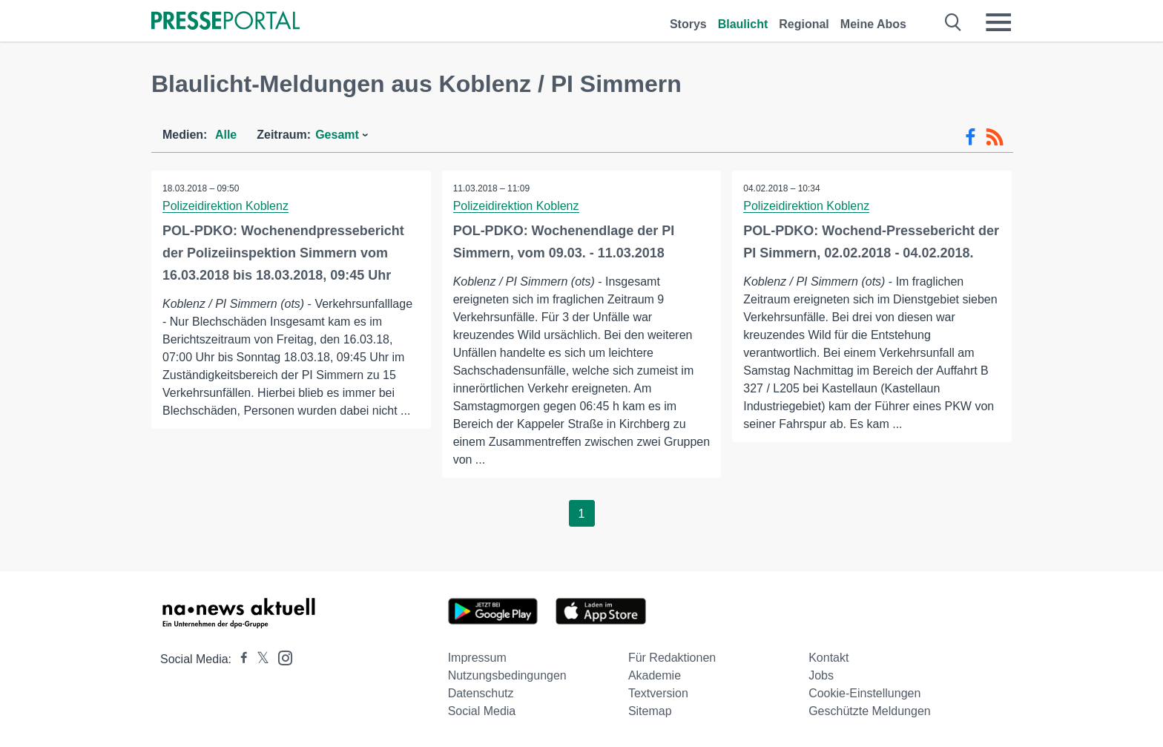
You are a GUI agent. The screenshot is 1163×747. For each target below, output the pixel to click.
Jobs (821, 675)
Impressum (477, 657)
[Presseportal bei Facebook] (239, 659)
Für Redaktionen (672, 657)
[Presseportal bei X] (258, 659)
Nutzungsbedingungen (507, 675)
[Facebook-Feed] (970, 137)
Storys (688, 24)
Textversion (658, 693)
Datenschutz (481, 693)
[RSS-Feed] (994, 137)
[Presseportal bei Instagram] (280, 657)
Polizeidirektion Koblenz (225, 206)
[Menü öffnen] (998, 22)
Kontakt (828, 657)
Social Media (482, 711)
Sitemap (650, 711)
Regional (804, 24)
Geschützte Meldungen (869, 711)
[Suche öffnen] (953, 22)
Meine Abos (873, 24)
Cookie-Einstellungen (864, 693)
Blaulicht (743, 24)
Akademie (654, 675)
